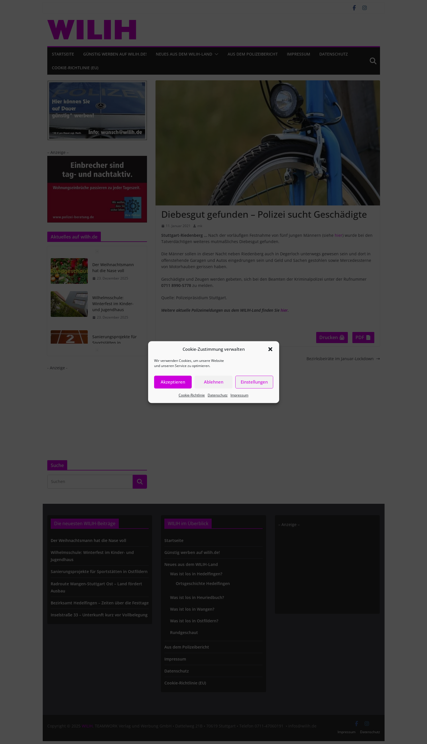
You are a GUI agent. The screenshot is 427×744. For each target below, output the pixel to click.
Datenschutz (218, 395)
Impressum (239, 395)
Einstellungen (254, 382)
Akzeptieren (173, 382)
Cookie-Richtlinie (192, 395)
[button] (270, 349)
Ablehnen (213, 382)
